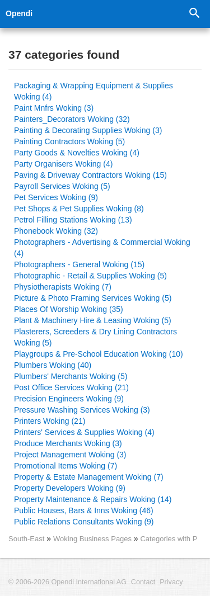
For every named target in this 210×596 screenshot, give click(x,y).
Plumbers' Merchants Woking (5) (70, 376)
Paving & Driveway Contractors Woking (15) (90, 175)
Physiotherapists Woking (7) (62, 286)
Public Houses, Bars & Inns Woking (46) (83, 510)
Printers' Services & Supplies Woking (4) (84, 432)
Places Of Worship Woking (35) (68, 309)
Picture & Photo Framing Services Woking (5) (92, 298)
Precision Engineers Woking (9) (69, 398)
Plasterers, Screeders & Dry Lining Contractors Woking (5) (95, 337)
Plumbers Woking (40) (52, 365)
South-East (26, 538)
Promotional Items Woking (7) (65, 465)
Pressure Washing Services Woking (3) (82, 409)
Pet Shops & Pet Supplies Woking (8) (79, 208)
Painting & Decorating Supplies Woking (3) (88, 130)
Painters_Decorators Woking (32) (72, 119)
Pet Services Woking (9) (56, 197)
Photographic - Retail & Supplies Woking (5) (90, 275)
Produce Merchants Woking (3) (68, 443)
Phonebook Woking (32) (56, 230)
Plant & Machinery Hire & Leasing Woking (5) (92, 320)
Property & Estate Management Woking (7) (89, 476)
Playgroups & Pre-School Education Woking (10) (98, 353)
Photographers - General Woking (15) (79, 264)
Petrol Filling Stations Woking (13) (73, 219)
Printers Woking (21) (49, 421)
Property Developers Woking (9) (69, 488)
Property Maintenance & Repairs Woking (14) (92, 499)
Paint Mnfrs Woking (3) (54, 107)
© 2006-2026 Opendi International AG (67, 582)
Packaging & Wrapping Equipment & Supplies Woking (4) (93, 91)
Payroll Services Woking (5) (62, 186)
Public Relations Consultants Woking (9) (84, 521)
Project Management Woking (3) (70, 454)
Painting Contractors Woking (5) (69, 141)
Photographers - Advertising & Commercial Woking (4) (102, 248)
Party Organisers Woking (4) (63, 163)
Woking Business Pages (93, 538)
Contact (143, 582)
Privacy (171, 582)
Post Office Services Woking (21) (71, 387)
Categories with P (168, 538)
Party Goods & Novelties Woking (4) (76, 152)
